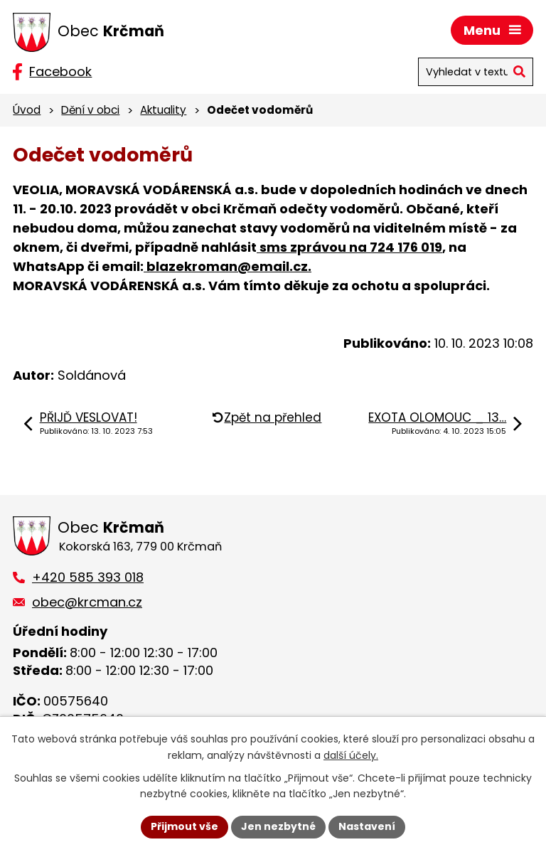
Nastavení (366, 826)
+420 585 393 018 (88, 577)
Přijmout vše (184, 826)
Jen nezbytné (278, 826)
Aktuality (163, 109)
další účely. (350, 755)
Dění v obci (90, 109)
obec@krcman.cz (87, 602)
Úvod (27, 109)
